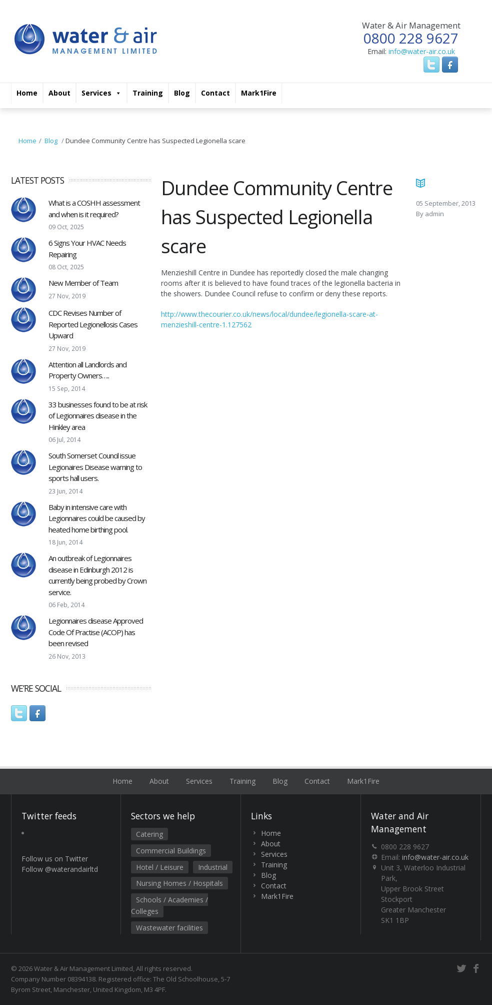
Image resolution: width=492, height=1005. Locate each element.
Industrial (213, 867)
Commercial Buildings (171, 850)
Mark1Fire (258, 93)
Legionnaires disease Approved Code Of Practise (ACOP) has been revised (95, 632)
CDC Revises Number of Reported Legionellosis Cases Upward (93, 324)
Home (27, 93)
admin (434, 213)
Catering (149, 834)
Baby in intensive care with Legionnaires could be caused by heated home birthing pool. (96, 518)
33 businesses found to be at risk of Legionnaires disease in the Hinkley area (97, 415)
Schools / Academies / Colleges (169, 905)
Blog (182, 93)
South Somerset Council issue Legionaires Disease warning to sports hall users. (95, 466)
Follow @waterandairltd (60, 869)
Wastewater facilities (169, 927)
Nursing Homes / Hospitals (179, 883)
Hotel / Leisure (160, 867)
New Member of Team (83, 283)
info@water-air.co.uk (421, 51)
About (59, 93)
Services (102, 93)
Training (147, 93)
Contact (215, 93)
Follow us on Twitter (55, 858)
